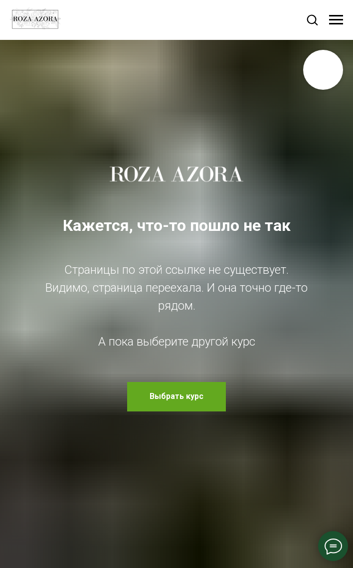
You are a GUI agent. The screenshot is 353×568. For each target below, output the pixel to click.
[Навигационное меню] (336, 20)
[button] (312, 19)
